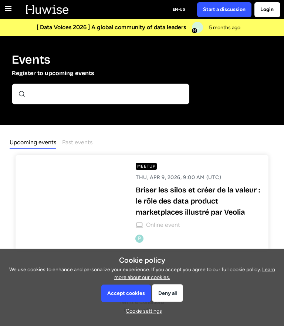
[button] (142, 311)
